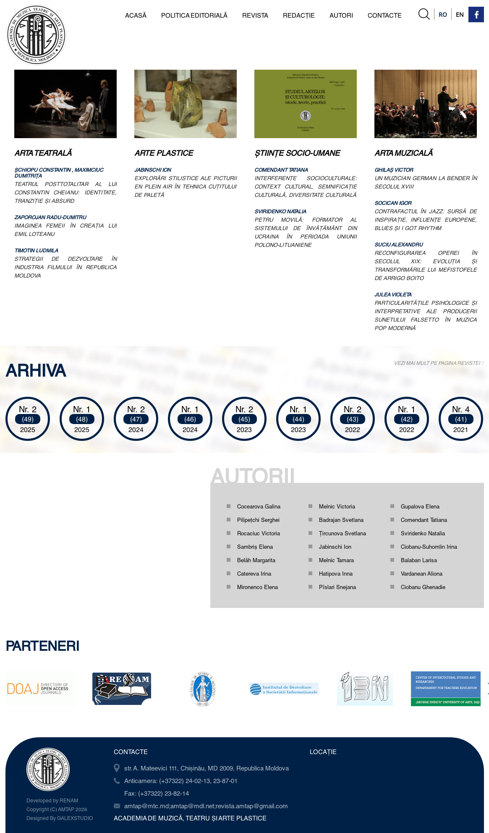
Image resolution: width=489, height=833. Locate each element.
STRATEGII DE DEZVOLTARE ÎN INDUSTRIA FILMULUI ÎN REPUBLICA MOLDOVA (65, 267)
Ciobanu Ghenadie (423, 587)
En (460, 14)
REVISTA (255, 15)
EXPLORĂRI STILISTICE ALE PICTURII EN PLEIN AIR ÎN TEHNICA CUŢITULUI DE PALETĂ (185, 186)
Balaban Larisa (419, 560)
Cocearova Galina (258, 506)
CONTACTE (385, 15)
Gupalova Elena (420, 506)
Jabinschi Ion (335, 546)
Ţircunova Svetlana (342, 533)
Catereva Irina (254, 573)
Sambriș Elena (255, 546)
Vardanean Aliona (421, 573)
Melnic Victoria (337, 506)
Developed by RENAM (52, 800)
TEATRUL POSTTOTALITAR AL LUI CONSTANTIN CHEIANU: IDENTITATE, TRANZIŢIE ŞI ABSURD (65, 192)
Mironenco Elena (257, 587)
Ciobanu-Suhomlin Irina (429, 546)
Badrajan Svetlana (341, 519)
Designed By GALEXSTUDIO (59, 818)
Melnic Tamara (336, 560)
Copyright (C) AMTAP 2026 (56, 809)
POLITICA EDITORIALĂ (194, 15)
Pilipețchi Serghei (258, 519)
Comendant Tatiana (424, 519)
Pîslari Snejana (337, 587)
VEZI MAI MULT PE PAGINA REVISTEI (437, 363)
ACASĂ (135, 15)
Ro (443, 14)
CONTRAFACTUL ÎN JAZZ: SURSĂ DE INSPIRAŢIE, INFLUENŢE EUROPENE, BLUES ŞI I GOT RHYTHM (425, 219)
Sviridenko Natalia (423, 533)
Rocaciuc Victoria (258, 533)
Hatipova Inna (336, 573)
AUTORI (341, 15)
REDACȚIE (299, 15)
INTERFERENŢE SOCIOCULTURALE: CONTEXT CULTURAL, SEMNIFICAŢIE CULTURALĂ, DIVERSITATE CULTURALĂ (305, 186)
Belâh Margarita (256, 560)
